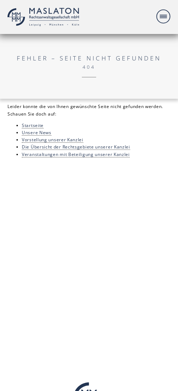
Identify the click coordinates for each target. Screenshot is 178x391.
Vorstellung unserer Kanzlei (52, 139)
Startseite (33, 125)
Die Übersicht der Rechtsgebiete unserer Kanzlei (76, 147)
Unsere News (36, 132)
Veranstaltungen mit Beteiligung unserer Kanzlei (76, 154)
